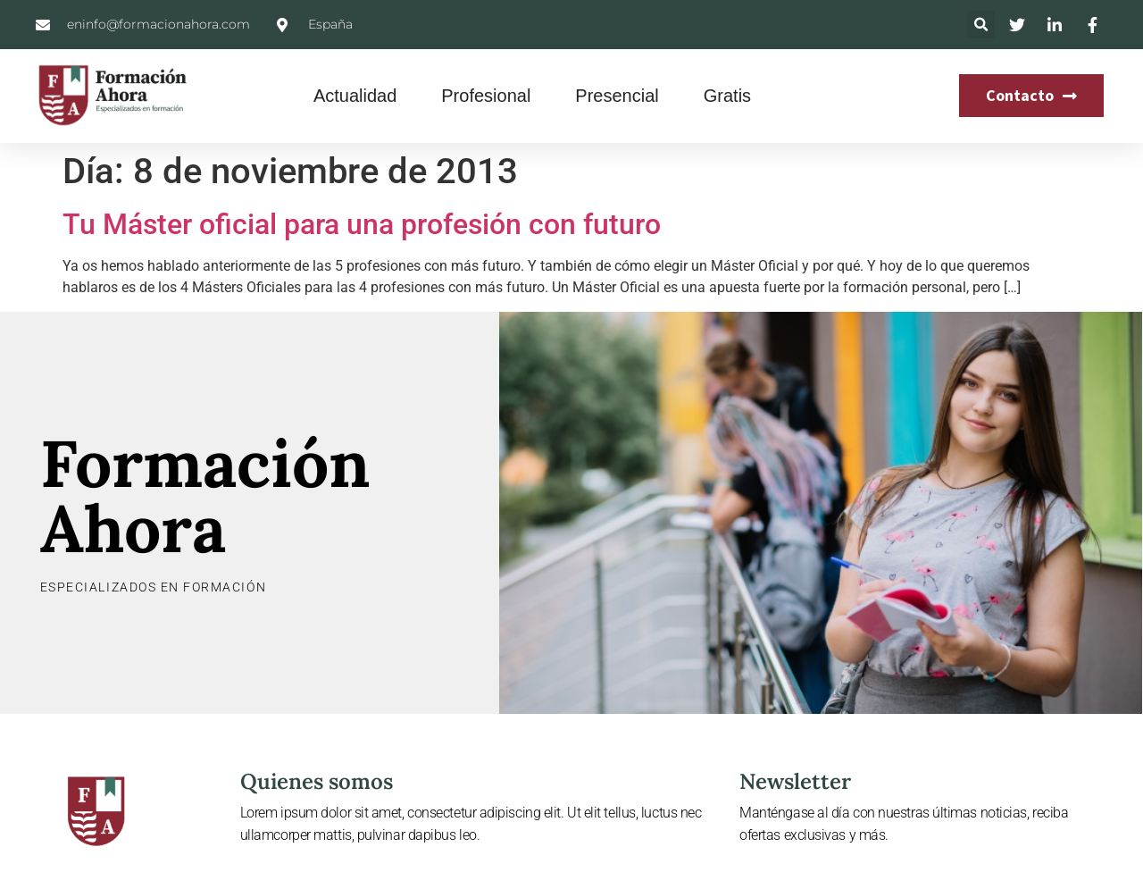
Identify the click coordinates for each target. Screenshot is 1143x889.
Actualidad (354, 95)
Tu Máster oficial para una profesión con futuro (362, 224)
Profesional (485, 95)
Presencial (616, 95)
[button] (981, 24)
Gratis (727, 95)
